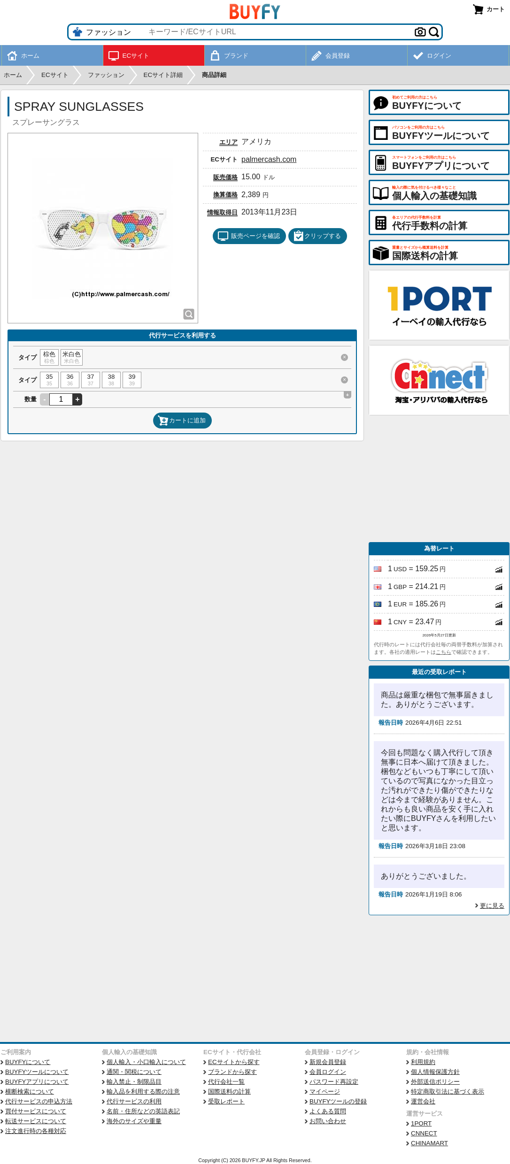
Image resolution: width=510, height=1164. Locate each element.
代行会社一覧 (226, 1081)
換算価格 (225, 194)
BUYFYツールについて (37, 1071)
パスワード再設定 (333, 1081)
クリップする (317, 236)
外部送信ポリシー (435, 1081)
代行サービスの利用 (134, 1101)
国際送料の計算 (229, 1091)
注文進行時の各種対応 (35, 1130)
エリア (228, 142)
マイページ (324, 1091)
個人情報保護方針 (435, 1071)
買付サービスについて (35, 1111)
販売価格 (225, 177)
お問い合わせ (327, 1121)
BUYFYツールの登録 (338, 1101)
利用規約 (423, 1061)
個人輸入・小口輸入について (146, 1061)
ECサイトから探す (234, 1061)
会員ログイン (327, 1071)
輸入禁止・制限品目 (134, 1081)
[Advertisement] (439, 478)
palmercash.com (268, 159)
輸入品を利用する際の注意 (143, 1091)
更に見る (492, 905)
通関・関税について (134, 1071)
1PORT (421, 1123)
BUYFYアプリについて (37, 1081)
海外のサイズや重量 (134, 1121)
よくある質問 (327, 1111)
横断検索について (29, 1091)
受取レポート (226, 1101)
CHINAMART (429, 1143)
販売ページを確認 (248, 236)
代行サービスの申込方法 (38, 1101)
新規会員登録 (327, 1061)
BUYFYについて (27, 1061)
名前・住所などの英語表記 (143, 1111)
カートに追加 (182, 420)
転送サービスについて (35, 1121)
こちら (443, 652)
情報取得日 (222, 212)
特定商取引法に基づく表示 (447, 1091)
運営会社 (423, 1101)
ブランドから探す (232, 1071)
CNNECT (424, 1133)
